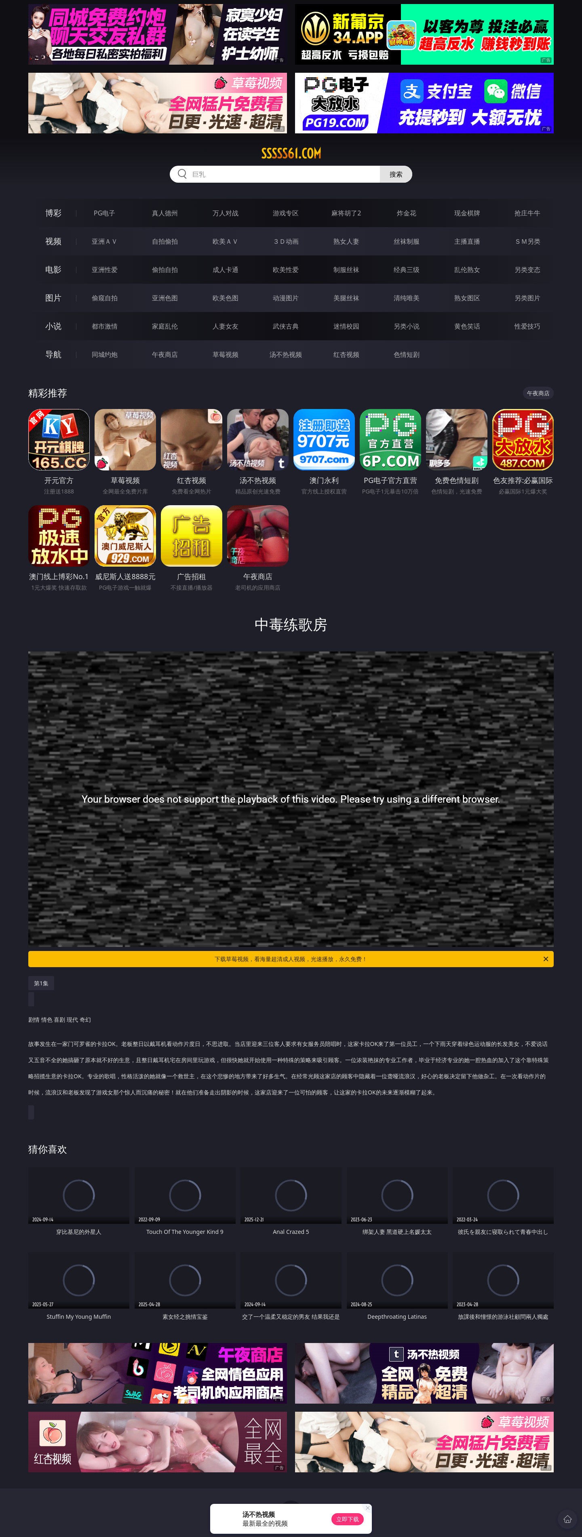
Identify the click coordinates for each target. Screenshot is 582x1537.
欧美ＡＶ (225, 241)
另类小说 (407, 326)
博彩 (53, 212)
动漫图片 (286, 297)
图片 (53, 297)
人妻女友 (225, 326)
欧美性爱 (286, 269)
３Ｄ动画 (286, 241)
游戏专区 (286, 213)
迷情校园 (346, 326)
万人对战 (225, 213)
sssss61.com (291, 153)
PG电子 (104, 213)
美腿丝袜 (346, 297)
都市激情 (105, 326)
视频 (53, 241)
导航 (53, 354)
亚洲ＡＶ (105, 241)
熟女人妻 (346, 241)
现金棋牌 (467, 213)
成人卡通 (225, 269)
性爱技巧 (527, 326)
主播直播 (467, 241)
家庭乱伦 (165, 326)
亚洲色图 (165, 297)
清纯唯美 (407, 297)
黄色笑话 (467, 326)
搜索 (396, 174)
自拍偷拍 (165, 241)
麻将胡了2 (346, 213)
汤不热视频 (286, 354)
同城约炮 (105, 354)
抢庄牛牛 (527, 213)
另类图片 (527, 297)
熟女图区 (467, 297)
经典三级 (407, 269)
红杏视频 (346, 354)
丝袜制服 (407, 241)
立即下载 (347, 1519)
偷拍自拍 (165, 269)
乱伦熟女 (467, 269)
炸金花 (406, 213)
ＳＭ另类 (527, 241)
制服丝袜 (346, 269)
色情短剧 (407, 354)
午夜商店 (165, 354)
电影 (53, 269)
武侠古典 (286, 326)
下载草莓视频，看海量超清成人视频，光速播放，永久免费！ (382, 959)
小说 (53, 325)
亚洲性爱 (105, 269)
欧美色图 (225, 297)
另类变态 (527, 269)
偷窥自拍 (105, 297)
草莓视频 (225, 354)
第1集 (41, 983)
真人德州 (165, 213)
